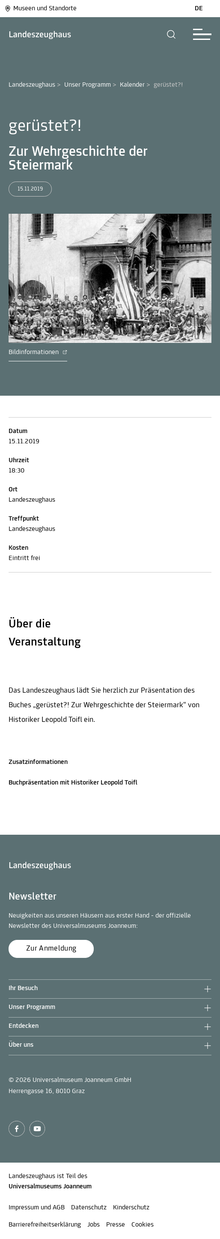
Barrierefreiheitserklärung (45, 1224)
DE (199, 8)
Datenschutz (89, 1207)
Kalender (132, 85)
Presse (115, 1224)
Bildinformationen (38, 352)
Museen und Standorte (40, 8)
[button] (171, 34)
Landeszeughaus (32, 85)
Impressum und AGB (37, 1207)
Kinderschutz (131, 1207)
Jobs (93, 1224)
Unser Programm (87, 85)
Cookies (142, 1224)
